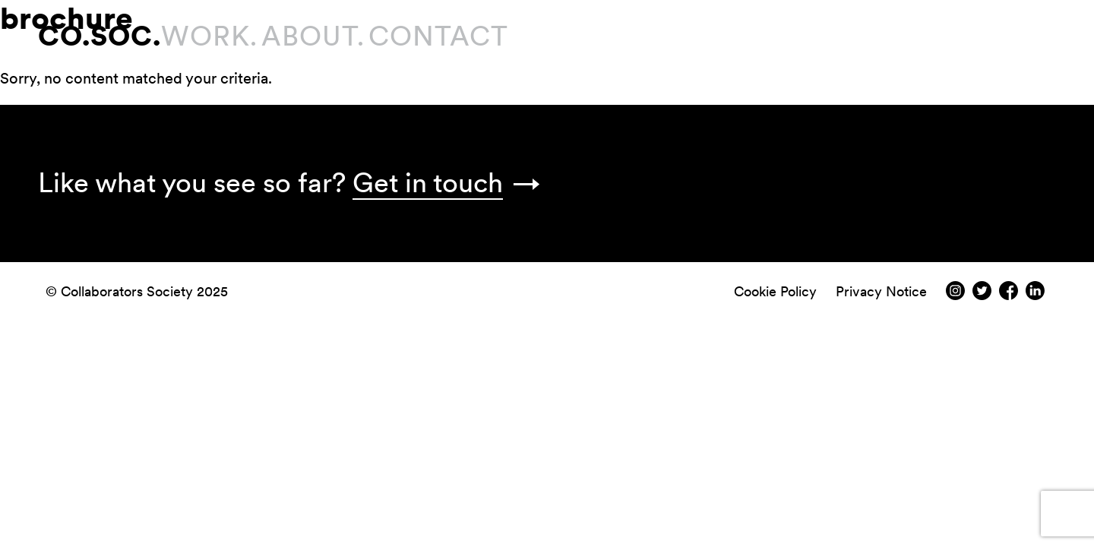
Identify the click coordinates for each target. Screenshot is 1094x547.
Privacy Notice (881, 291)
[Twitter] (981, 295)
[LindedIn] (1035, 295)
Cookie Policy (775, 291)
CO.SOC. (99, 36)
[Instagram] (955, 295)
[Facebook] (1008, 295)
